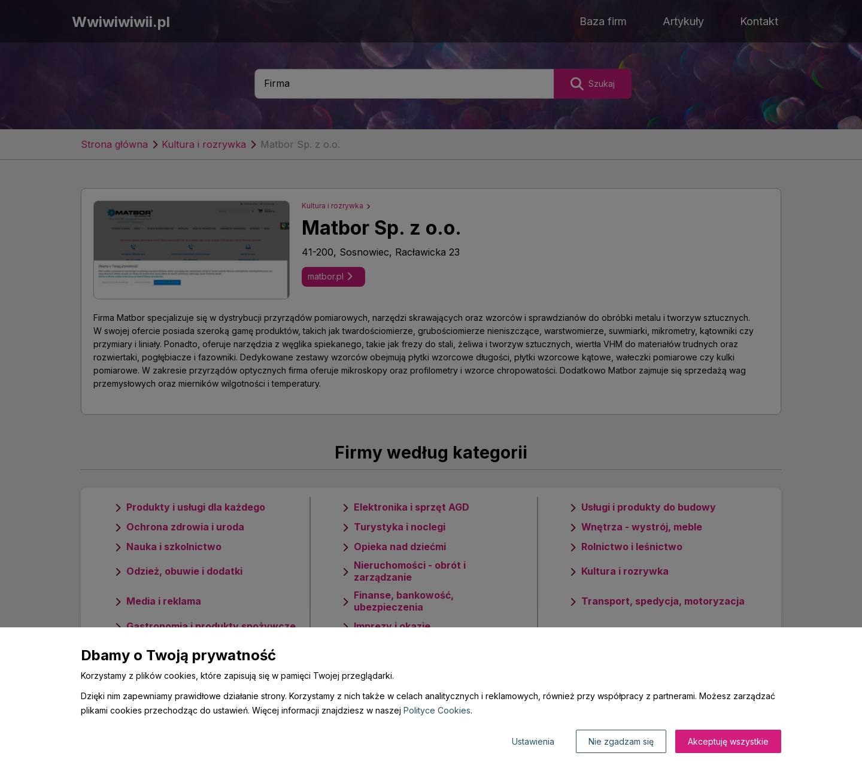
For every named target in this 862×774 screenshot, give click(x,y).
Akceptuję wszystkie (728, 741)
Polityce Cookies (437, 710)
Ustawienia (533, 741)
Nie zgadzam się (621, 741)
